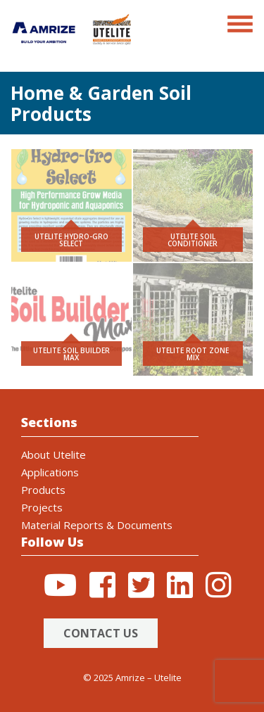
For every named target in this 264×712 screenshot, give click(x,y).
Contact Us (100, 633)
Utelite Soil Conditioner (193, 239)
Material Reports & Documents (96, 525)
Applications (50, 472)
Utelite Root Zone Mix (192, 353)
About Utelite (53, 454)
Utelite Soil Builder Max (71, 353)
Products (43, 490)
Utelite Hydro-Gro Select (71, 239)
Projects (42, 507)
